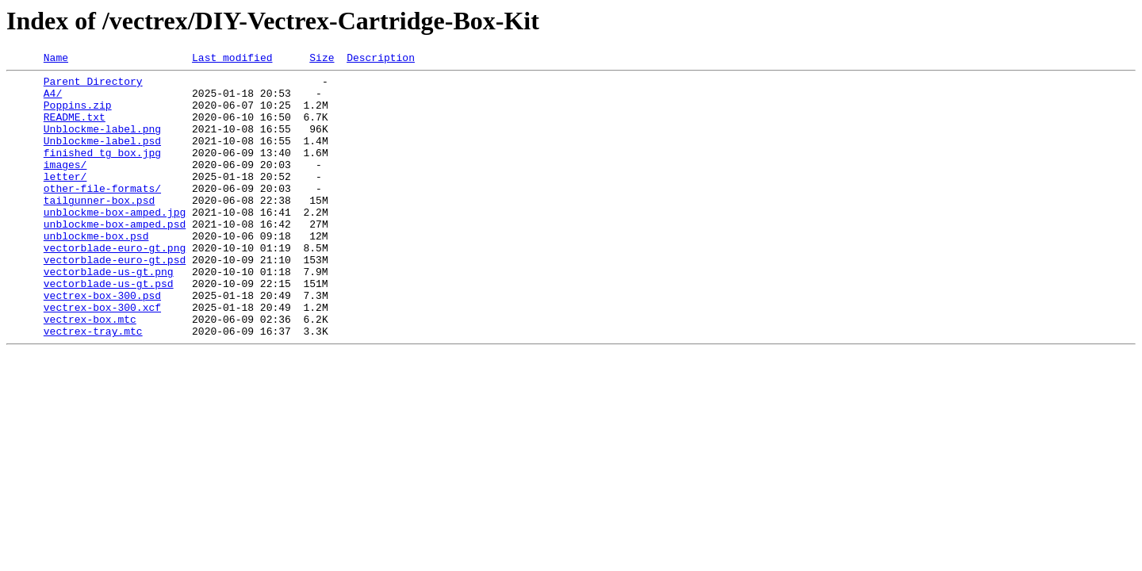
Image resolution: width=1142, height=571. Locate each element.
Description (381, 59)
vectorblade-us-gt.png (109, 314)
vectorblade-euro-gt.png (115, 285)
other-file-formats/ (102, 214)
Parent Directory (93, 86)
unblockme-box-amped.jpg (115, 243)
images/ (65, 185)
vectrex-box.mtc (90, 371)
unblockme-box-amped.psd (115, 257)
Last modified (232, 59)
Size (321, 59)
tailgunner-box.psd (99, 228)
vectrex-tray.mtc (93, 385)
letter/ (65, 200)
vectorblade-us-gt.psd (109, 328)
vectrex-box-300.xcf (102, 357)
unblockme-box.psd (96, 271)
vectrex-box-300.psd (102, 342)
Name (56, 59)
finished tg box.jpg (102, 171)
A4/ (53, 100)
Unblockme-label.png (102, 143)
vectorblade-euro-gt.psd (115, 300)
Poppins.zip (78, 114)
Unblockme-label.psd (102, 157)
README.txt (74, 128)
